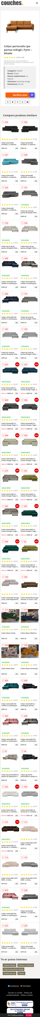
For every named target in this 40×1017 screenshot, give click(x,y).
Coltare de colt (9, 973)
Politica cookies (27, 995)
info (16, 148)
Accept (28, 1015)
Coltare (21, 973)
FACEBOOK (13, 986)
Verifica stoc (23, 95)
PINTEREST (25, 986)
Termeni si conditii (15, 993)
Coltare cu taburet (25, 965)
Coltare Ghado (9, 965)
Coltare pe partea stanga (13, 969)
